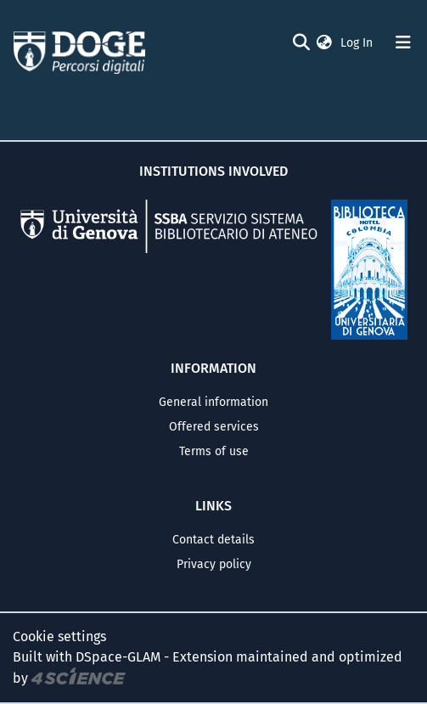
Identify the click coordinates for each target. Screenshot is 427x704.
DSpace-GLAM (118, 657)
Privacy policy (214, 564)
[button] (324, 43)
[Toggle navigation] (403, 42)
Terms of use (214, 451)
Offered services (214, 427)
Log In (358, 43)
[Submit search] (301, 42)
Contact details (213, 539)
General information (213, 402)
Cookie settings (59, 636)
